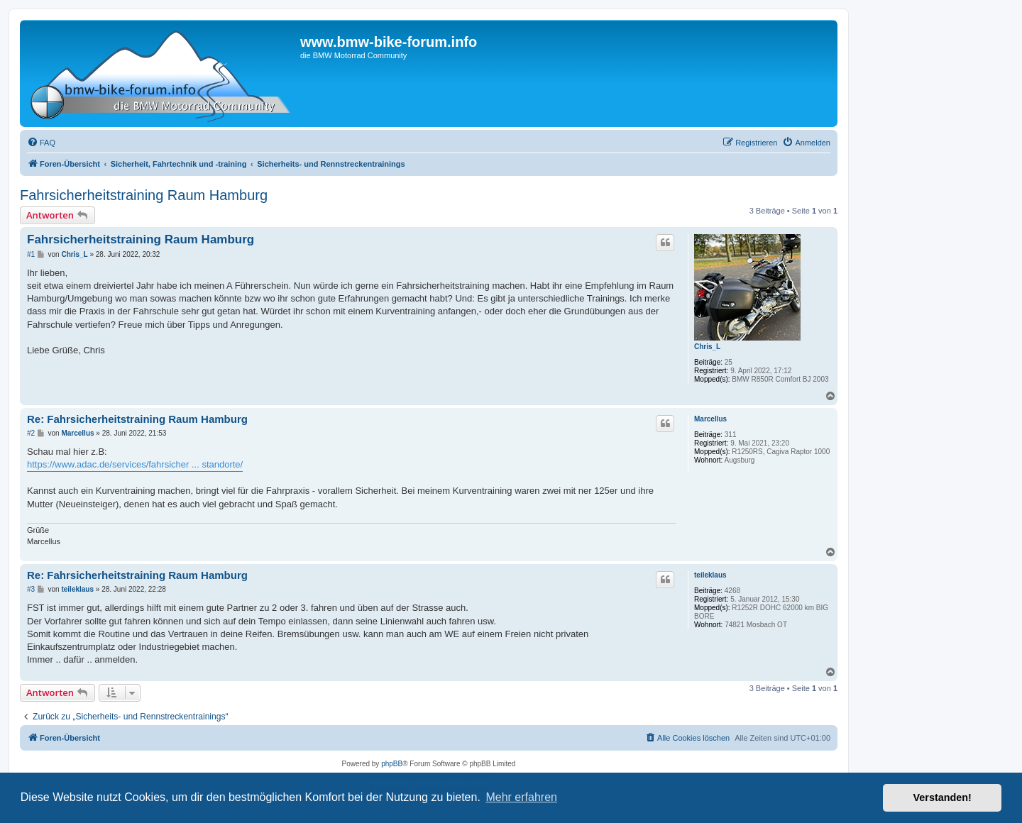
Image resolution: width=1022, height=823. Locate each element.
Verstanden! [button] (942, 797)
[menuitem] (41, 142)
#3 (31, 589)
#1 (31, 254)
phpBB (391, 764)
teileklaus (710, 575)
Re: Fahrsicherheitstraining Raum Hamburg (137, 419)
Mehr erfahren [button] (521, 797)
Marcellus (710, 419)
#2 (31, 433)
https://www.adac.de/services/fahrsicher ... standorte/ (135, 464)
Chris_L (707, 346)
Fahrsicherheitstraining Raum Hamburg (144, 195)
